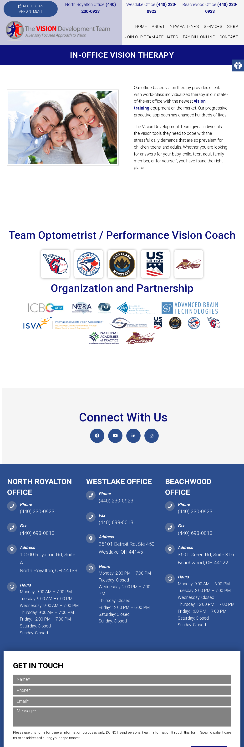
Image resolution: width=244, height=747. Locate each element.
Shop (232, 26)
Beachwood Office (199, 4)
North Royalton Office (85, 4)
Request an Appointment (30, 8)
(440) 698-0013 (37, 533)
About (158, 26)
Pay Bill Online (199, 37)
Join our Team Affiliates (151, 37)
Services (213, 26)
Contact (228, 37)
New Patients (184, 26)
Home (141, 26)
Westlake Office (141, 4)
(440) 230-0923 (37, 512)
